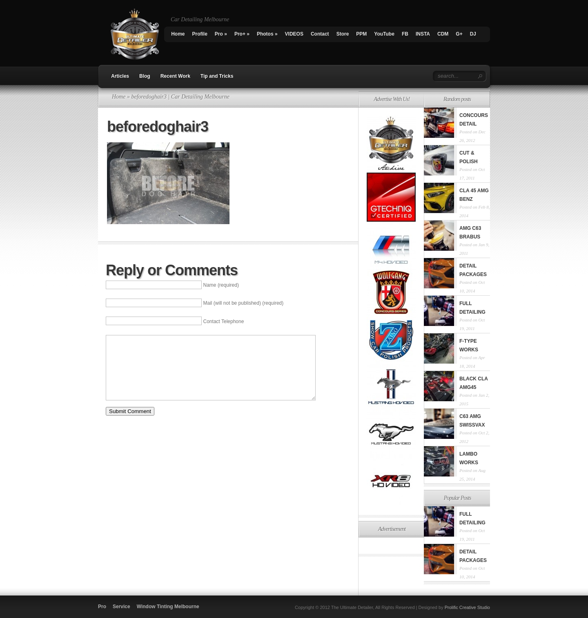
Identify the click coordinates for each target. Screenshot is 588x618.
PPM (361, 34)
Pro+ (241, 34)
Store (342, 34)
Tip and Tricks (216, 76)
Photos (267, 34)
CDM (442, 34)
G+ (459, 34)
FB (405, 34)
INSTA (423, 34)
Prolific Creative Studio (467, 607)
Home (178, 34)
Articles (120, 76)
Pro (221, 34)
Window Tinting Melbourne (168, 606)
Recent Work (175, 76)
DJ (473, 34)
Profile (199, 34)
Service (121, 606)
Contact (320, 34)
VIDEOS (294, 34)
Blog (144, 76)
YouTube (384, 34)
